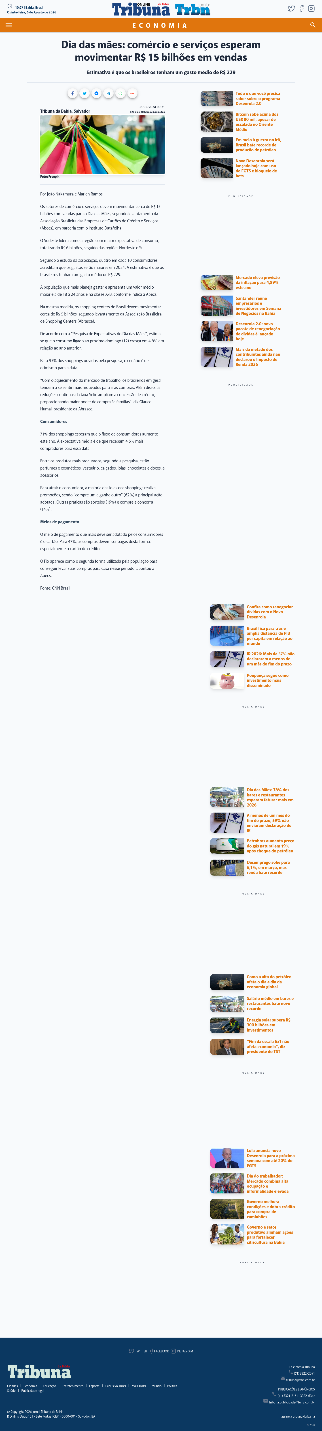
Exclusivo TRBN (115, 1386)
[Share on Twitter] (84, 93)
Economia (30, 1386)
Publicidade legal (32, 1390)
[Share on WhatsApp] (120, 93)
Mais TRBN (139, 1386)
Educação (49, 1386)
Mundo (157, 1386)
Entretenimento (72, 1386)
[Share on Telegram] (108, 93)
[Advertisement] (241, 229)
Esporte (94, 1386)
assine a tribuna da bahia (298, 1416)
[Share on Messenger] (96, 93)
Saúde (11, 1390)
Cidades (12, 1386)
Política (172, 1386)
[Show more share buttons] (132, 93)
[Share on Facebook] (73, 93)
